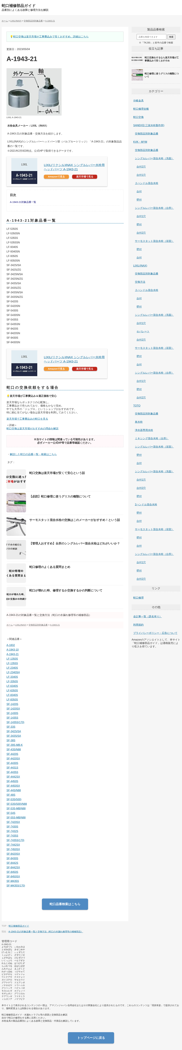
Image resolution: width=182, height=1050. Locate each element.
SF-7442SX (13, 844)
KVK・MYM (140, 141)
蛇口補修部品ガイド (19, 6)
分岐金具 (138, 100)
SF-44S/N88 (13, 790)
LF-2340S (12, 667)
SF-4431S (12, 767)
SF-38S (10, 740)
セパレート (143, 331)
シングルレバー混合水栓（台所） (154, 208)
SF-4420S (12, 754)
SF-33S (10, 726)
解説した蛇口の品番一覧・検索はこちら (33, 454)
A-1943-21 (12, 654)
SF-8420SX (13, 853)
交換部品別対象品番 (146, 133)
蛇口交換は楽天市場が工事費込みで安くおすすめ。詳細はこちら (51, 36)
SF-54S (10, 813)
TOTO (136, 405)
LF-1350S (12, 658)
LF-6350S (12, 690)
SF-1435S (12, 717)
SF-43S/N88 (13, 749)
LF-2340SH (13, 672)
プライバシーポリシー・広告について (155, 633)
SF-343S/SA (13, 736)
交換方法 (140, 281)
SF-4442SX (13, 776)
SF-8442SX (13, 867)
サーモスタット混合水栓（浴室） (154, 241)
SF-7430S (12, 826)
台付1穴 (141, 175)
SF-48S (10, 794)
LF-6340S (12, 686)
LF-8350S (12, 699)
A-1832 (10, 645)
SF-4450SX (13, 785)
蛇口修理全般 (141, 108)
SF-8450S (12, 872)
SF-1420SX (13, 708)
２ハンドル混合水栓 (146, 183)
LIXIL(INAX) (140, 265)
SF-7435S (12, 835)
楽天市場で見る (84, 176)
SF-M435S (12, 881)
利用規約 (138, 624)
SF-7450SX (13, 849)
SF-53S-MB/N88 (16, 808)
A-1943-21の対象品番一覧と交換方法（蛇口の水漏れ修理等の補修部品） (45, 931)
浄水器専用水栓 (144, 430)
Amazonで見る (56, 176)
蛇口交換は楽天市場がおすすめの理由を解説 (32, 428)
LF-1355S (12, 663)
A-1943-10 (12, 649)
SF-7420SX (13, 822)
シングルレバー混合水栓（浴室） (154, 446)
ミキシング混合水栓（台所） (152, 438)
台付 (139, 191)
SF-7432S (12, 831)
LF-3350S (12, 681)
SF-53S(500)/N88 (16, 804)
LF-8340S (12, 695)
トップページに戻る (91, 1037)
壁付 (139, 199)
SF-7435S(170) (15, 840)
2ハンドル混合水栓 (146, 504)
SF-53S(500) (13, 799)
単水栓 (139, 421)
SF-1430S (12, 713)
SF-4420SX (13, 758)
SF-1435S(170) (15, 722)
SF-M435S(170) (15, 885)
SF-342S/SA (13, 731)
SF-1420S (12, 704)
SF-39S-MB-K (14, 745)
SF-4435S (12, 772)
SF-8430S (12, 858)
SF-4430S (12, 763)
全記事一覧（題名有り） (147, 616)
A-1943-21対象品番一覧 (23, 202)
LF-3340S (12, 677)
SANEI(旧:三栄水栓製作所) (148, 125)
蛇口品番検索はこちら (65, 904)
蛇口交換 (138, 117)
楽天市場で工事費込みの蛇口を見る (27, 418)
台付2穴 (141, 166)
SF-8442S (12, 863)
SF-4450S (12, 781)
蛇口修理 (138, 597)
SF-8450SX (13, 876)
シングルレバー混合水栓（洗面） (154, 158)
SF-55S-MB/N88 (16, 817)
